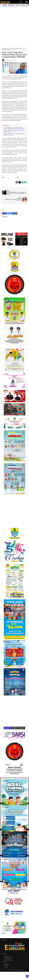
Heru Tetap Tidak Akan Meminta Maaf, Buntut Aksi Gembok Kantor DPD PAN (14, 54)
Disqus (9, 213)
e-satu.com (8, 970)
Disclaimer (7, 956)
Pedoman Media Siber (9, 960)
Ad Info (6, 967)
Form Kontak (7, 964)
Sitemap (6, 963)
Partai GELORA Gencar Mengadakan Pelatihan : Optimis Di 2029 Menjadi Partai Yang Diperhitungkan (13, 128)
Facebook (15, 213)
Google (4, 213)
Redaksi (6, 966)
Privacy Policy (7, 958)
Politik (4, 177)
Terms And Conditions (9, 957)
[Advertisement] (14, 27)
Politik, (16, 60)
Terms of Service (8, 959)
